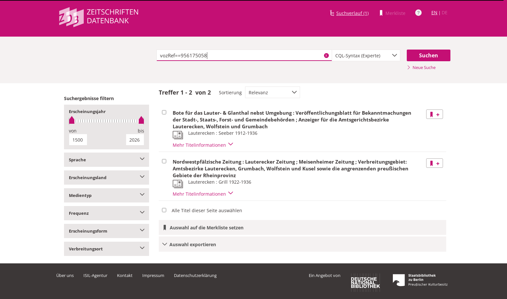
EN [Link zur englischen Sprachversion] (434, 12)
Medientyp (106, 195)
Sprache (106, 160)
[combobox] (366, 55)
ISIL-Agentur (95, 275)
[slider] (106, 121)
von (73, 131)
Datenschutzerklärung (195, 275)
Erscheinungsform (106, 231)
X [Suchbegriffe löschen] (326, 55)
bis (141, 131)
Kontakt (125, 275)
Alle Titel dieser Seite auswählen (207, 210)
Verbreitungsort (106, 249)
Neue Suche (421, 67)
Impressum (153, 275)
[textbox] (244, 55)
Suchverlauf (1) (352, 13)
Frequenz (106, 213)
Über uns (65, 275)
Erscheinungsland (106, 177)
